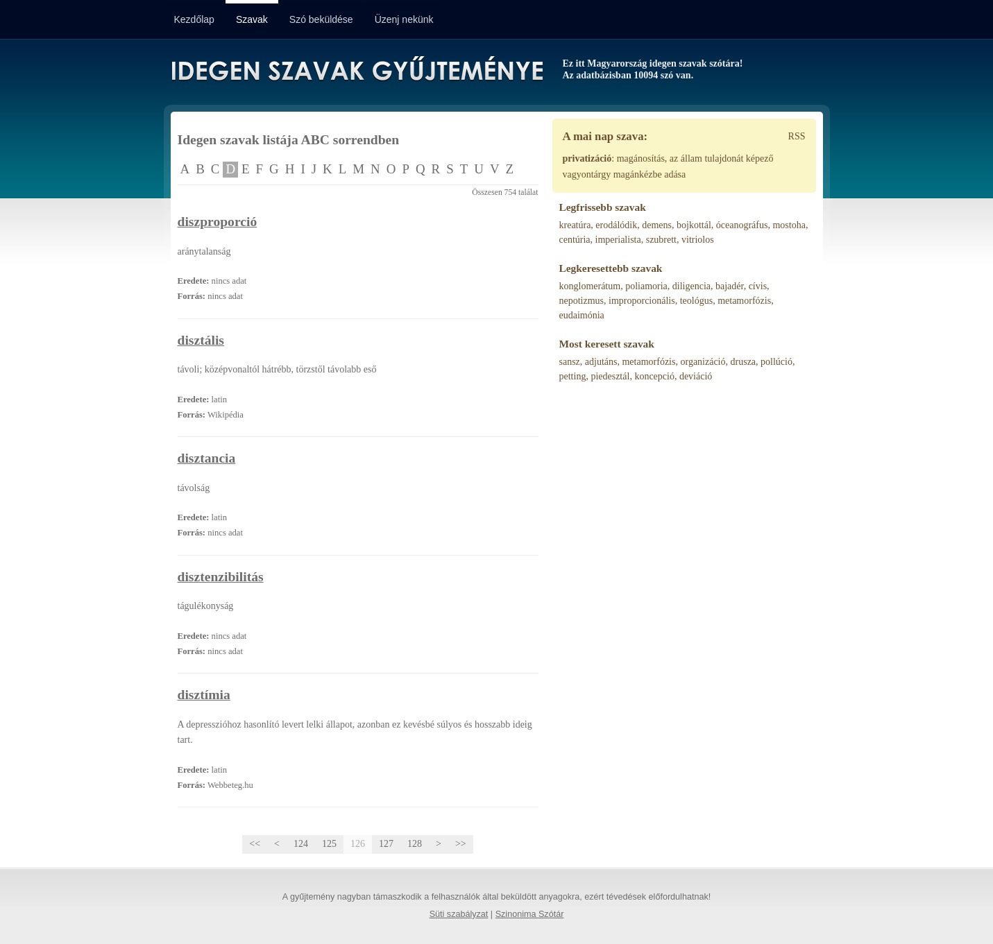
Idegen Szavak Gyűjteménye (356, 71)
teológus (696, 300)
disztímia (204, 694)
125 (329, 844)
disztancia (207, 458)
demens (657, 225)
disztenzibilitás (221, 576)
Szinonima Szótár (529, 914)
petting (572, 376)
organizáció (702, 362)
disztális (201, 340)
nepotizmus (581, 300)
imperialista (618, 239)
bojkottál (694, 225)
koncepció (654, 376)
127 (386, 844)
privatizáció (587, 158)
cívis (758, 286)
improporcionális (642, 300)
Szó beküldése (321, 19)
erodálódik (616, 225)
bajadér (729, 286)
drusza (743, 362)
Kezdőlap (194, 19)
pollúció (776, 362)
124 (301, 844)
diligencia (691, 286)
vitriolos (697, 239)
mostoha (788, 225)
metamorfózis (744, 300)
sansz (569, 362)
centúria (575, 239)
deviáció (695, 376)
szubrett (661, 239)
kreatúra (575, 225)
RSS (797, 136)
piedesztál (610, 376)
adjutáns (601, 362)
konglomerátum (590, 286)
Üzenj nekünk (404, 19)
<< (254, 844)
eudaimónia (581, 315)
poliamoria (646, 286)
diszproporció (217, 221)
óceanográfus (742, 225)
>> (460, 844)
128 (414, 844)
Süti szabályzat (459, 914)
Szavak (252, 19)
